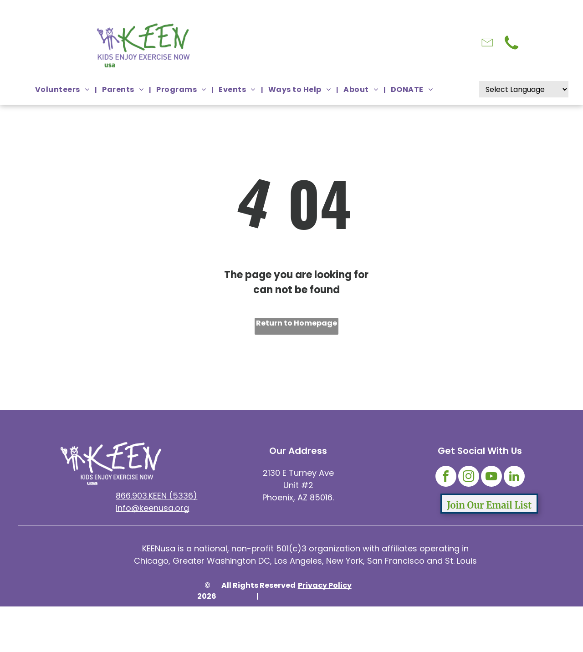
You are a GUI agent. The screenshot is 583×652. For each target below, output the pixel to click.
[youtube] (491, 477)
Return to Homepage (296, 323)
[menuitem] (63, 89)
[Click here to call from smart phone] (511, 50)
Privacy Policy (325, 585)
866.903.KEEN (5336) (156, 495)
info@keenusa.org (152, 508)
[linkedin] (514, 477)
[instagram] (468, 477)
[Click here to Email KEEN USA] (487, 53)
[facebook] (445, 477)
